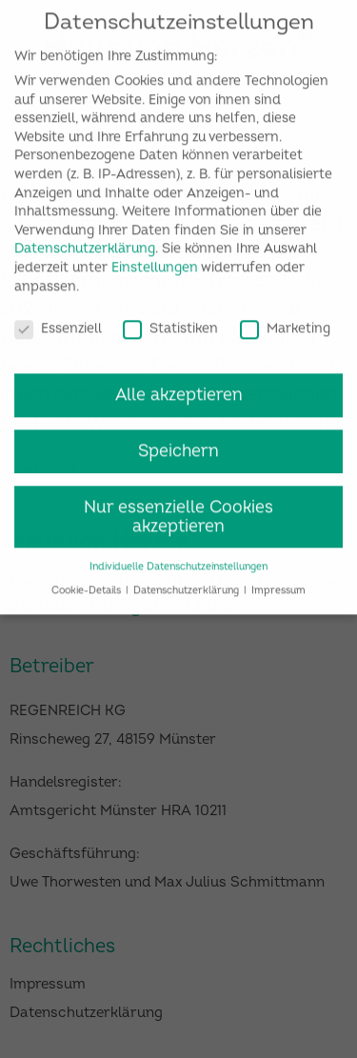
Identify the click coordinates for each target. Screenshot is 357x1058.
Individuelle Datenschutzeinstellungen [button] (178, 557)
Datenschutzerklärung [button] (187, 581)
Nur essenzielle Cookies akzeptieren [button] (178, 508)
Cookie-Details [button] (87, 581)
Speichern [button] (178, 442)
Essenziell (58, 319)
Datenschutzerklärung (84, 239)
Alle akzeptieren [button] (179, 386)
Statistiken (170, 319)
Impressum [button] (278, 581)
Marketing (285, 319)
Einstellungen (154, 258)
